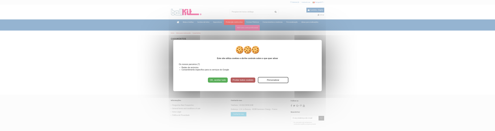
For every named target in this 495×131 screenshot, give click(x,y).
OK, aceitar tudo (218, 80)
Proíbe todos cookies (243, 80)
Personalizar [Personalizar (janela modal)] (273, 80)
